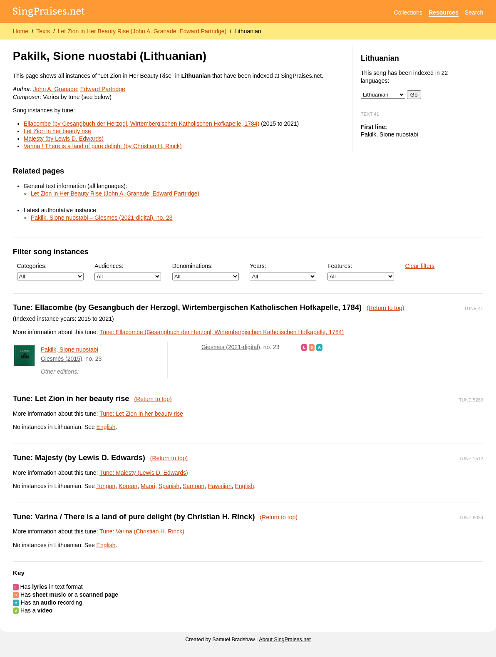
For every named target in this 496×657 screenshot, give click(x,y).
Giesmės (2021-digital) (230, 347)
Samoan (193, 486)
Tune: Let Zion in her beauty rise (141, 413)
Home (20, 31)
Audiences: (127, 271)
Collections (408, 12)
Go (414, 95)
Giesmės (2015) (61, 358)
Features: (360, 271)
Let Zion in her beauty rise (57, 131)
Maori (148, 486)
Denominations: (205, 271)
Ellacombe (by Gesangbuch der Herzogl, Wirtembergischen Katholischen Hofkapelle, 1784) (142, 123)
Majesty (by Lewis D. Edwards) (64, 138)
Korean (128, 486)
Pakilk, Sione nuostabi (69, 349)
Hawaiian (220, 486)
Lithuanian (247, 31)
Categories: (50, 271)
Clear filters (420, 266)
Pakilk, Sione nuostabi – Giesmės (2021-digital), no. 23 (102, 217)
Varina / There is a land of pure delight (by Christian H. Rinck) (103, 146)
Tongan (105, 486)
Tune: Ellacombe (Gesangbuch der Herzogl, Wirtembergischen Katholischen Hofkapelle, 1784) (221, 332)
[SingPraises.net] (49, 12)
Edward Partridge (102, 89)
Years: (283, 271)
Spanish (169, 486)
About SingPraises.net (285, 639)
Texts (43, 31)
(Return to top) (385, 308)
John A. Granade (55, 89)
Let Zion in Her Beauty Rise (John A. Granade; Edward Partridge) (142, 31)
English (106, 427)
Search (474, 12)
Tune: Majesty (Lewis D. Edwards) (143, 472)
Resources (444, 12)
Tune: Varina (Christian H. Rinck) (141, 531)
